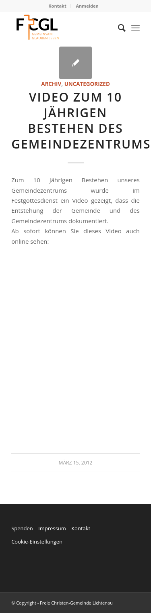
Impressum (52, 528)
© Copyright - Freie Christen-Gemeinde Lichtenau (62, 603)
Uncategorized (87, 84)
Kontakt (57, 6)
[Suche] (118, 28)
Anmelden (87, 6)
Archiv (51, 84)
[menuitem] (57, 6)
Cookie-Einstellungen (36, 541)
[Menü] (135, 27)
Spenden (22, 528)
